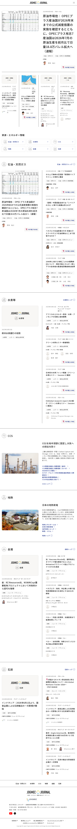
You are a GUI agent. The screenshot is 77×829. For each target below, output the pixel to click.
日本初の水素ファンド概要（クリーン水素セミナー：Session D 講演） (60, 373)
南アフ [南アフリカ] (60, 311)
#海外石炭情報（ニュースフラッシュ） (13, 716)
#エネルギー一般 (51, 324)
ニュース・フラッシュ (47, 111)
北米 (72, 86)
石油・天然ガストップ (64, 164)
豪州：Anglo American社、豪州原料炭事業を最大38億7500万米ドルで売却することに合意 (60, 735)
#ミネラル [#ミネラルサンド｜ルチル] (43, 121)
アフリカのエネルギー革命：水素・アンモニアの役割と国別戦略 (60, 315)
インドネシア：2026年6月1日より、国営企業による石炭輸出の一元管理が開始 (9, 96)
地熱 (46, 783)
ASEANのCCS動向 (48, 471)
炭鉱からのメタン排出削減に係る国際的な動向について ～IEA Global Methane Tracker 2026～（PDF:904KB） (60, 683)
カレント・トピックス (58, 691)
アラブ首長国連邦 (33, 91)
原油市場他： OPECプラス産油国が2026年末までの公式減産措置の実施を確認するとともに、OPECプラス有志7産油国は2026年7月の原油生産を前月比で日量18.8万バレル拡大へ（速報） (58, 33)
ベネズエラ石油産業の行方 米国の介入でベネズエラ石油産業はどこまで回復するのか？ (60, 233)
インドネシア (14, 89)
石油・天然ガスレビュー (65, 240)
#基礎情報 (24, 109)
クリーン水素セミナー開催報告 (58, 342)
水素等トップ (67, 300)
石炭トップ (68, 669)
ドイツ (71, 339)
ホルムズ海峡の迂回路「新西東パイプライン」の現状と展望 (28, 98)
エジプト (66, 307)
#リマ (66, 603)
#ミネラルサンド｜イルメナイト (12, 598)
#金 (47, 601)
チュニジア (61, 309)
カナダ (72, 88)
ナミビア (68, 309)
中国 (63, 199)
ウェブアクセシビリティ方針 (55, 820)
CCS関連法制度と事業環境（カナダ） (55, 468)
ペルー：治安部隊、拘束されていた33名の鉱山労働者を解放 (60, 642)
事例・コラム (46, 531)
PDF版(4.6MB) (68, 362)
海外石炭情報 (10, 103)
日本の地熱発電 (47, 527)
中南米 (60, 227)
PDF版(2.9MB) (68, 332)
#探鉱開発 (60, 243)
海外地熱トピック (48, 529)
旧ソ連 (68, 199)
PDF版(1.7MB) (68, 422)
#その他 (48, 627)
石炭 (4, 103)
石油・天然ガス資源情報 (62, 56)
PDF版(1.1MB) (29, 117)
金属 (43, 108)
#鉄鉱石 (58, 601)
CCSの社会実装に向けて (50, 479)
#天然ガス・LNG (51, 243)
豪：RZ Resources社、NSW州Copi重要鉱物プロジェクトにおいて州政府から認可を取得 (48, 100)
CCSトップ (46, 484)
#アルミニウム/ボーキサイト (54, 603)
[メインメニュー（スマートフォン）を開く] (74, 3)
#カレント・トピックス (53, 694)
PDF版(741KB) (68, 67)
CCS (39, 783)
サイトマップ (50, 823)
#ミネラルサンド (45, 114)
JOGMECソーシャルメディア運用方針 (33, 823)
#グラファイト (64, 113)
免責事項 (15, 820)
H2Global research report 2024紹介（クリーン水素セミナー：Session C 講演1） (60, 403)
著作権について (26, 820)
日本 (63, 258)
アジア (14, 86)
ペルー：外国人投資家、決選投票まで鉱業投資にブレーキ (60, 618)
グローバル (58, 11)
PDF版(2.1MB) (68, 390)
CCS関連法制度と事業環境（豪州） (54, 466)
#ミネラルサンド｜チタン (47, 115)
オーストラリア (53, 91)
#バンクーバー (64, 115)
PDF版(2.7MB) (68, 220)
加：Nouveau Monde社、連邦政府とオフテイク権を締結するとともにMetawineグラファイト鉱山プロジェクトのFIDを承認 (67, 98)
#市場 (44, 59)
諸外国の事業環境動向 (49, 477)
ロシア (73, 199)
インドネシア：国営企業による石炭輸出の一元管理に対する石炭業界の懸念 (60, 709)
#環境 (61, 350)
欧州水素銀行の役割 (11, 333)
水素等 (5, 337)
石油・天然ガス (48, 56)
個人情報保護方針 (39, 820)
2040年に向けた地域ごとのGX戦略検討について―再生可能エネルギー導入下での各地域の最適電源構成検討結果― (60, 265)
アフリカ (60, 307)
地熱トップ (46, 535)
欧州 (67, 339)
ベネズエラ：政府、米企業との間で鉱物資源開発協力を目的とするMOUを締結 (60, 591)
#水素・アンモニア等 (63, 324)
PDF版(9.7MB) (68, 286)
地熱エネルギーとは (49, 524)
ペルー (64, 614)
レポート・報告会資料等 (16, 337)
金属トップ (68, 549)
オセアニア (53, 87)
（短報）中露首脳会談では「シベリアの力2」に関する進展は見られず (60, 203)
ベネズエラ (65, 227)
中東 (33, 88)
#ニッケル (52, 601)
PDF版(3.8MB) (68, 251)
